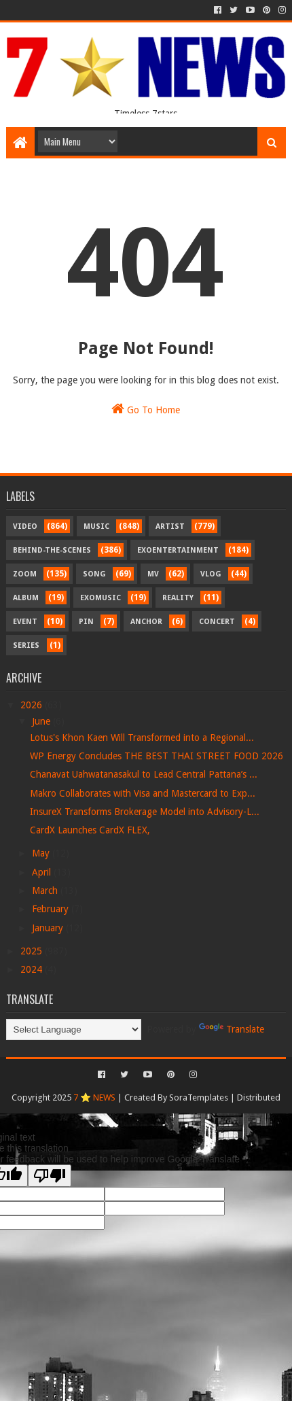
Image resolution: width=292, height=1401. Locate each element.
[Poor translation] (49, 1175)
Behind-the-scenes (52, 550)
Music (96, 526)
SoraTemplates (198, 1097)
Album (26, 597)
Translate (231, 1029)
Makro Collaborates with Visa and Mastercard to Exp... (142, 793)
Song (94, 574)
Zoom (25, 574)
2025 (32, 951)
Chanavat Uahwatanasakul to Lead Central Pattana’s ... (143, 774)
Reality (178, 597)
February (51, 908)
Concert (217, 621)
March (46, 890)
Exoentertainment (178, 550)
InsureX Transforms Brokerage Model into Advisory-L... (144, 811)
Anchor (146, 621)
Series (26, 645)
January (49, 927)
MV (153, 574)
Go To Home (145, 408)
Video (25, 526)
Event (25, 621)
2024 (32, 969)
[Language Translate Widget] (73, 1029)
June (42, 721)
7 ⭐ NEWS (94, 1097)
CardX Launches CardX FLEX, (90, 830)
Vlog (210, 574)
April (43, 872)
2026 (32, 704)
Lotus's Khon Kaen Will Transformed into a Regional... (142, 737)
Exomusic (100, 597)
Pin (86, 621)
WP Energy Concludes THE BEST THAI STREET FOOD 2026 (156, 755)
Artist (170, 526)
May (42, 853)
